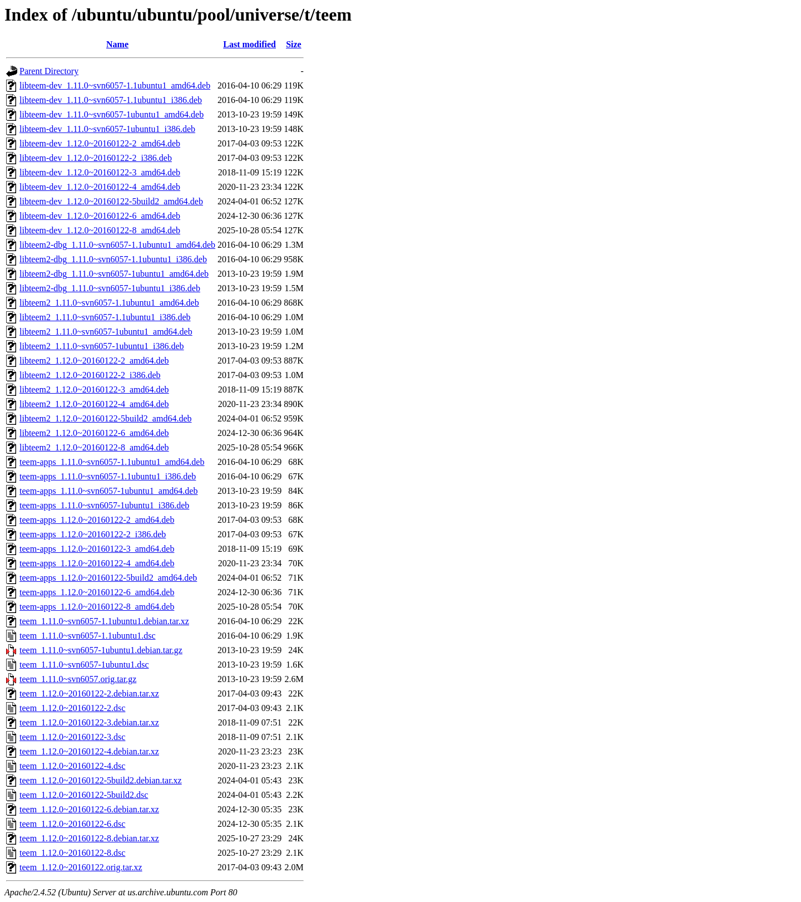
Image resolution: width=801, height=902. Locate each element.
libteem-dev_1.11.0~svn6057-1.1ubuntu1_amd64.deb (114, 85)
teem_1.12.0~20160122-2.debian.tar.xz (89, 693)
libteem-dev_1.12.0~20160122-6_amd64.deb (99, 215)
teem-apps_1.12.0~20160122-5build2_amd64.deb (108, 577)
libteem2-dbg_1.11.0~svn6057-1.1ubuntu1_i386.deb (113, 259)
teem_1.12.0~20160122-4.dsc (72, 766)
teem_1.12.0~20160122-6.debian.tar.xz (89, 809)
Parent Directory (48, 71)
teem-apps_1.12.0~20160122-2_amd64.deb (96, 519)
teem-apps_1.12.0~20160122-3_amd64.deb (96, 548)
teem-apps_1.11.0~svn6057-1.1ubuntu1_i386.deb (107, 476)
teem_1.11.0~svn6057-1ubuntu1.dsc (84, 664)
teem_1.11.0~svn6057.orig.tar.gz (77, 679)
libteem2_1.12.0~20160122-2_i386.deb (90, 375)
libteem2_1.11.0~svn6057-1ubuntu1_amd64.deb (105, 331)
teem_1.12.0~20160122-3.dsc (72, 737)
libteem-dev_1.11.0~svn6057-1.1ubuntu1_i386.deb (110, 100)
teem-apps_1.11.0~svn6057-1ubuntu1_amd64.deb (108, 491)
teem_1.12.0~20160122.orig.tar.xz (80, 867)
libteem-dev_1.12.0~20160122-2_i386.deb (95, 158)
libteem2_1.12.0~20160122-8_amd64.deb (94, 447)
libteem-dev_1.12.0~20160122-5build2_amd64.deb (111, 201)
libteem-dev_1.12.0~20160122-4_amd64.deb (99, 187)
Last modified (249, 44)
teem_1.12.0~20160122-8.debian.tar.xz (89, 838)
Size (293, 44)
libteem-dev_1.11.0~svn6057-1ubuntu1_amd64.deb (111, 114)
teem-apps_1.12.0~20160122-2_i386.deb (92, 534)
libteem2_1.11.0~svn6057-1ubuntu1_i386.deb (101, 346)
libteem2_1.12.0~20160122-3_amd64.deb (94, 389)
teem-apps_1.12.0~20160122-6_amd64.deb (96, 592)
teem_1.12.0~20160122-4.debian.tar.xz (89, 751)
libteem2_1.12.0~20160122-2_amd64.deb (94, 360)
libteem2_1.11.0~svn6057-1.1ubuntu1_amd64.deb (109, 302)
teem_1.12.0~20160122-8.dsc (72, 852)
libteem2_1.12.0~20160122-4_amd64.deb (94, 404)
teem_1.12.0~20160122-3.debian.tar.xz (89, 722)
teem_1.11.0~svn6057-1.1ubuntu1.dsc (87, 635)
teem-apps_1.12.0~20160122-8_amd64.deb (96, 606)
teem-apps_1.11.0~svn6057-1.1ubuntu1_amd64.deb (111, 462)
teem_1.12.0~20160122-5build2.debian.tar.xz (100, 780)
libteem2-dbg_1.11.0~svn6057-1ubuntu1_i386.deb (109, 288)
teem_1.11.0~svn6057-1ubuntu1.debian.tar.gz (100, 650)
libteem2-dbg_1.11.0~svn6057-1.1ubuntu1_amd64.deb (117, 244)
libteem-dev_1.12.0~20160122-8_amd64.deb (99, 230)
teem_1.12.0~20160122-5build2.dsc (83, 795)
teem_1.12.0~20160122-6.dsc (72, 824)
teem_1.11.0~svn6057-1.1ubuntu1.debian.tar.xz (104, 621)
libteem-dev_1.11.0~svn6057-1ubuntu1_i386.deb (107, 129)
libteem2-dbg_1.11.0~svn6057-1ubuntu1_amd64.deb (114, 273)
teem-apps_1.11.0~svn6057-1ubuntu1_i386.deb (104, 505)
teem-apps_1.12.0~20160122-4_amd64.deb (96, 563)
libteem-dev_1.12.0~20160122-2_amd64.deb (99, 143)
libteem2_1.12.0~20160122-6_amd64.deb (94, 433)
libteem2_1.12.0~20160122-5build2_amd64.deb (105, 418)
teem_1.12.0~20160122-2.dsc (72, 708)
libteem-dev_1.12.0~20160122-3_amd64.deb (99, 172)
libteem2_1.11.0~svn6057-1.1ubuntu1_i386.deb (105, 317)
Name (117, 44)
